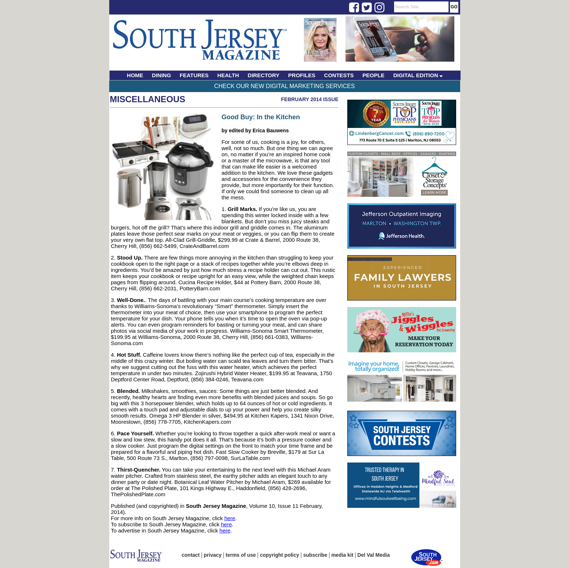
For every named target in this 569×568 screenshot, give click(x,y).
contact (191, 555)
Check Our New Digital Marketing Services (284, 86)
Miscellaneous (147, 99)
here (229, 518)
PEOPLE (374, 75)
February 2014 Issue (310, 99)
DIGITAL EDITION (418, 75)
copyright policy (279, 555)
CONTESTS (339, 75)
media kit (342, 555)
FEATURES (194, 75)
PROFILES (301, 75)
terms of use (241, 555)
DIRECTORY (264, 75)
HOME (135, 75)
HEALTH (228, 75)
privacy (213, 555)
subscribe (315, 555)
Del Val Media (373, 555)
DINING (161, 75)
